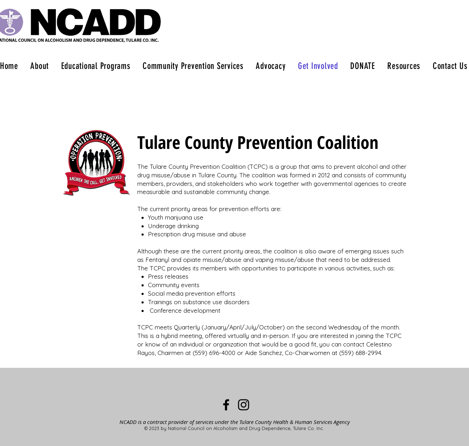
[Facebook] (226, 404)
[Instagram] (243, 404)
